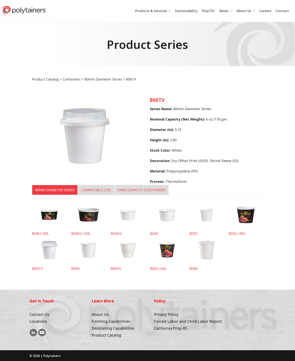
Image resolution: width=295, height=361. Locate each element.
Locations (38, 321)
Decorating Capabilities (113, 328)
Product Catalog (45, 79)
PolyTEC (208, 11)
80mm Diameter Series (103, 79)
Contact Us (39, 314)
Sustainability (186, 11)
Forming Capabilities (111, 321)
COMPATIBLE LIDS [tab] (96, 190)
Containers (72, 79)
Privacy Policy (166, 314)
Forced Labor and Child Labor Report (188, 321)
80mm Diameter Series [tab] (55, 190)
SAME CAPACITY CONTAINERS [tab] (141, 190)
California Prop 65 (170, 328)
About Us (243, 11)
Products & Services (151, 11)
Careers (265, 11)
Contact (282, 11)
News (223, 11)
